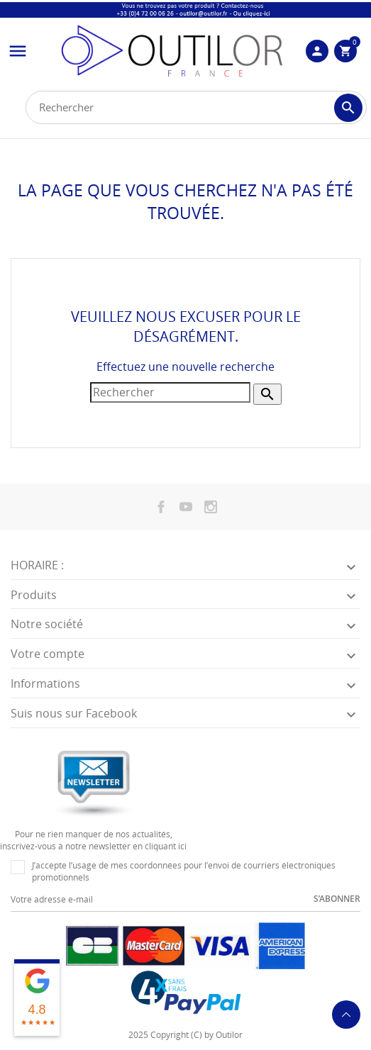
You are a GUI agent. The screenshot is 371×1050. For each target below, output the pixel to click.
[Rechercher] (196, 107)
